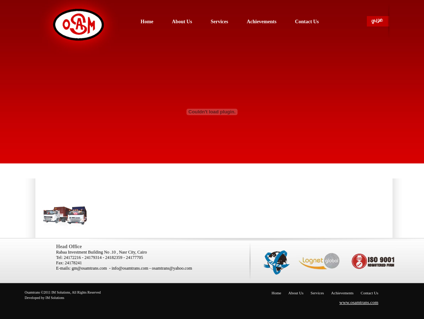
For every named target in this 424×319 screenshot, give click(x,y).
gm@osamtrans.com (89, 268)
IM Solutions (54, 298)
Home (276, 293)
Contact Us (369, 293)
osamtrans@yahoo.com (172, 268)
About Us (295, 293)
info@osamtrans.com (129, 268)
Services (317, 293)
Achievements (342, 293)
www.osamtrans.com (358, 302)
